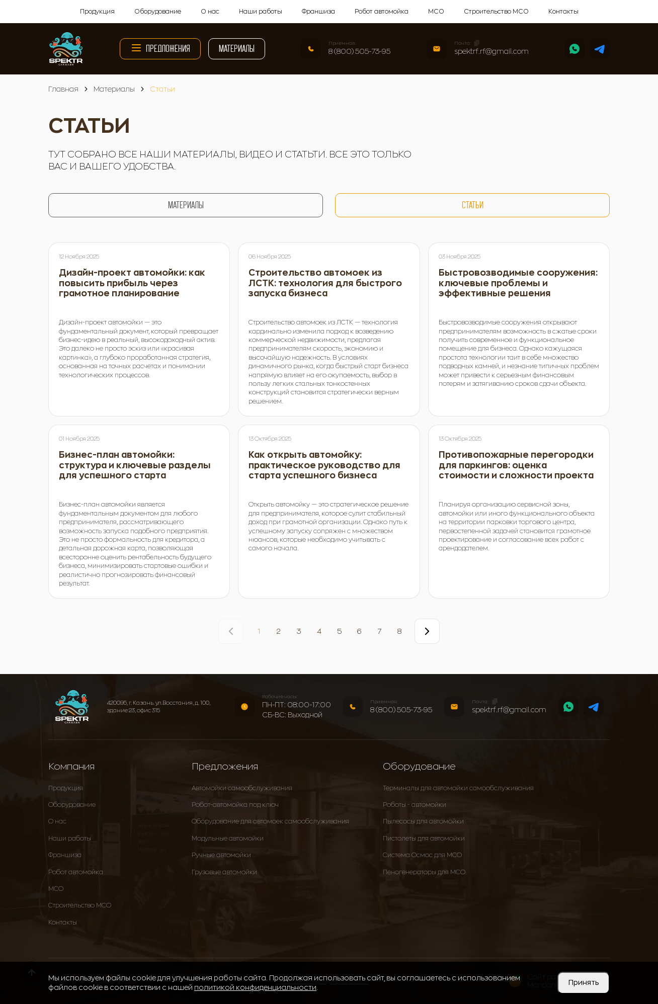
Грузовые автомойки (224, 872)
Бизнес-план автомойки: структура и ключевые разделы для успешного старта (135, 465)
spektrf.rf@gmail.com (491, 51)
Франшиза (318, 12)
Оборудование (157, 12)
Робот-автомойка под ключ (235, 805)
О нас (210, 12)
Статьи (472, 205)
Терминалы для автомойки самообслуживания (458, 788)
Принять (583, 982)
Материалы (237, 48)
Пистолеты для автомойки (424, 838)
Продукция (97, 12)
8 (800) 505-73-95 (359, 51)
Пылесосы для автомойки (423, 821)
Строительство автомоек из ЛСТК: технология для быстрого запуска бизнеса (325, 283)
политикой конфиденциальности (255, 987)
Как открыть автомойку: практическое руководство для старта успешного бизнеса (324, 465)
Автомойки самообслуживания (242, 788)
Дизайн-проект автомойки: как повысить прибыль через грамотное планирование (132, 283)
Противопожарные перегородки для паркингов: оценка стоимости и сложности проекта (516, 465)
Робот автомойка (381, 12)
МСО (436, 12)
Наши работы (260, 12)
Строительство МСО (496, 12)
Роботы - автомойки (414, 805)
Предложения (160, 48)
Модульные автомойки (228, 838)
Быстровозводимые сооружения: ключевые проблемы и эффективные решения (518, 283)
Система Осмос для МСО (422, 855)
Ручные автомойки (221, 855)
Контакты (563, 12)
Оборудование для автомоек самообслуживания (270, 821)
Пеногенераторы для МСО (424, 872)
